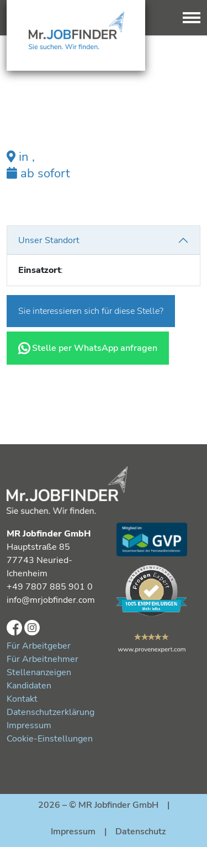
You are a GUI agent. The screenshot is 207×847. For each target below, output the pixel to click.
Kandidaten (29, 686)
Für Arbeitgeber (39, 646)
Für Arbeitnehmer (42, 659)
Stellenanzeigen (39, 672)
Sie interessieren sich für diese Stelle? (90, 311)
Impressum (29, 725)
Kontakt (22, 699)
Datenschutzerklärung (50, 712)
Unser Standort (48, 240)
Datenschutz (140, 831)
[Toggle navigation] (191, 17)
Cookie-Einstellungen (50, 739)
